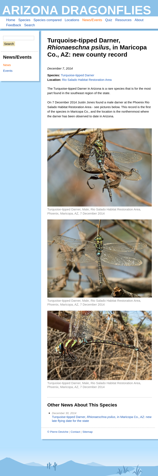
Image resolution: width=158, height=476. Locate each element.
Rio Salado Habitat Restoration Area (87, 79)
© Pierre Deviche (57, 431)
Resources (123, 20)
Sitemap (87, 431)
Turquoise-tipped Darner (77, 75)
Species (24, 20)
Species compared (48, 20)
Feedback (13, 25)
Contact (75, 431)
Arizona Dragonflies (76, 10)
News (7, 65)
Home (10, 20)
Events (8, 70)
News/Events (92, 20)
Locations (72, 20)
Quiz (108, 20)
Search (29, 25)
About (139, 20)
